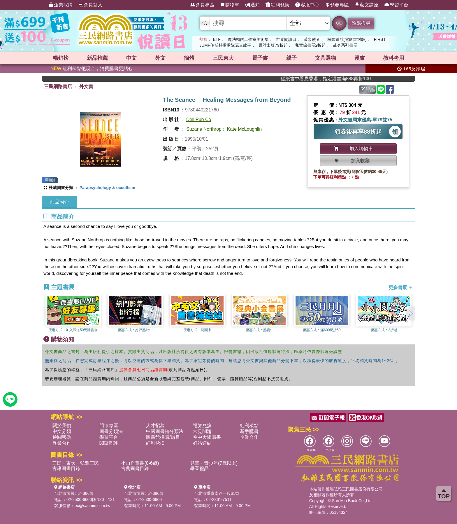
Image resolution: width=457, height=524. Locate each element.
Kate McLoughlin (244, 129)
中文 (131, 58)
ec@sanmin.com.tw (92, 505)
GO (339, 22)
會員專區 (202, 5)
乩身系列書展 (345, 45)
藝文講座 (367, 5)
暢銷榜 (60, 58)
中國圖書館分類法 (164, 431)
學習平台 (396, 5)
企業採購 (61, 5)
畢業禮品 (199, 468)
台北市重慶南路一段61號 (217, 493)
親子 (291, 58)
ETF (216, 39)
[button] (410, 313)
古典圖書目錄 (135, 468)
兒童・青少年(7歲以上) (214, 463)
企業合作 (249, 437)
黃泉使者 (312, 39)
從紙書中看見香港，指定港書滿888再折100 (334, 78)
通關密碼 (61, 437)
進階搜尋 (361, 23)
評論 (368, 89)
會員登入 (90, 5)
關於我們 (61, 425)
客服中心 (307, 5)
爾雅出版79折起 (273, 45)
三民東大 (223, 58)
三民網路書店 (58, 86)
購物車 (229, 5)
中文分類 (61, 431)
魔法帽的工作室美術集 (248, 39)
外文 (160, 58)
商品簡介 (59, 201)
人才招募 (155, 425)
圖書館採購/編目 (163, 437)
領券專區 (337, 5)
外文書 (86, 86)
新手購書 (249, 431)
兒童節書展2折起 (310, 45)
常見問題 (202, 431)
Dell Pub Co (198, 119)
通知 (252, 5)
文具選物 (325, 58)
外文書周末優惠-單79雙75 (365, 119)
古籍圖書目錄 (66, 468)
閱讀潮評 (108, 443)
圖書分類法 (111, 431)
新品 (97, 58)
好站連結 (202, 443)
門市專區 (108, 425)
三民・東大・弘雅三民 (75, 463)
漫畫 (359, 58)
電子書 (260, 58)
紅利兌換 (277, 5)
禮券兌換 (202, 425)
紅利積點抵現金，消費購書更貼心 (91, 68)
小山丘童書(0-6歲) (140, 463)
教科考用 (393, 58)
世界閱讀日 (286, 39)
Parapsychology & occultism (107, 187)
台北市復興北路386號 (74, 493)
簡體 (189, 58)
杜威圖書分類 (61, 187)
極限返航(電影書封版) (347, 39)
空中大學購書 (207, 437)
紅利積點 (249, 425)
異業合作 (61, 443)
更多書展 (401, 287)
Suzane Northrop (204, 129)
